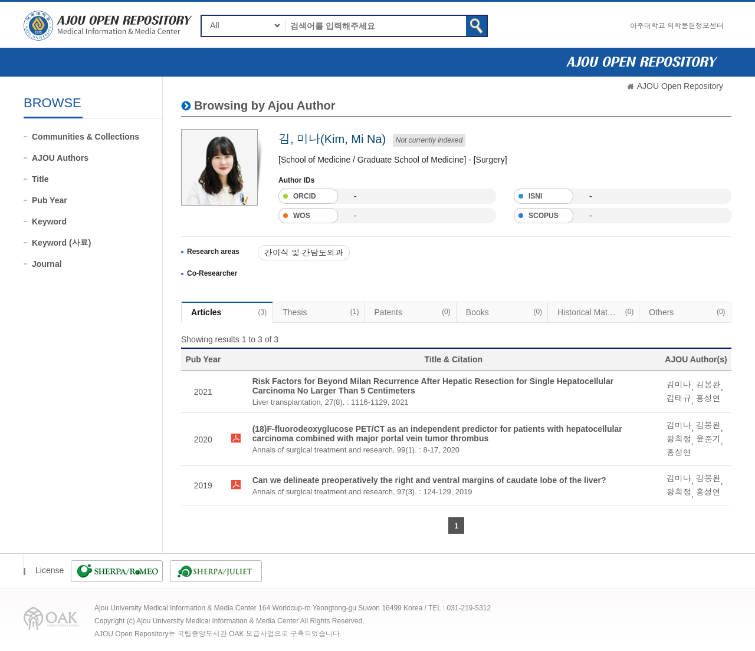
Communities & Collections (85, 136)
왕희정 (679, 439)
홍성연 (708, 398)
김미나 (679, 384)
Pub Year (49, 200)
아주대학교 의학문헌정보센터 (677, 26)
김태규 (679, 398)
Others (687, 312)
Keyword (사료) (61, 242)
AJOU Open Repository (680, 86)
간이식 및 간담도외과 (303, 252)
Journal (47, 264)
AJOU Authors (60, 158)
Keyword (49, 221)
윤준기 (708, 439)
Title (40, 179)
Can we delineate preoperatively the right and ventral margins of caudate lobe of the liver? (429, 480)
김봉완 (708, 384)
